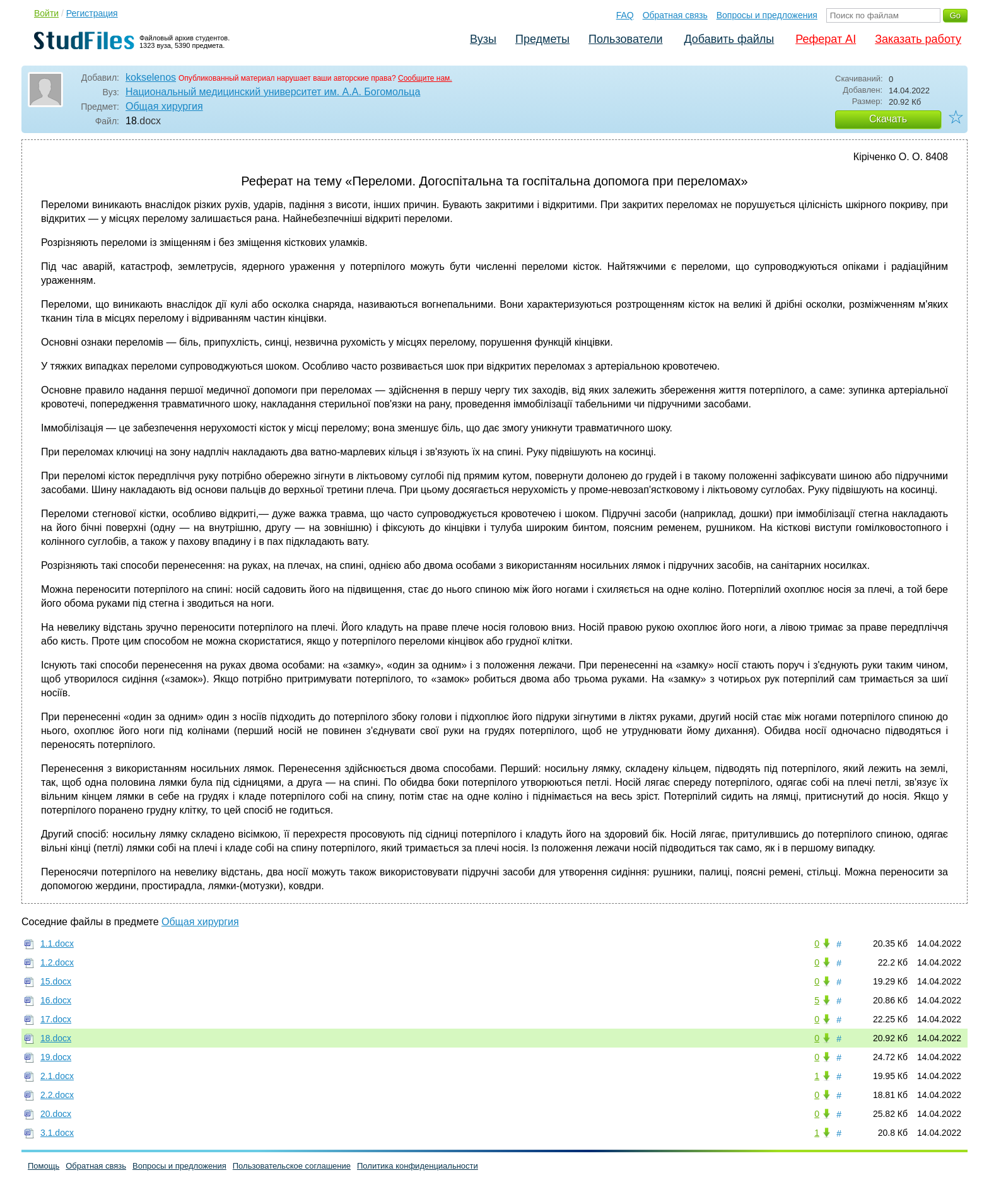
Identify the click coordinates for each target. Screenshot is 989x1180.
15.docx (55, 981)
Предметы (542, 39)
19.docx (55, 1057)
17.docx (55, 1019)
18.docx (55, 1038)
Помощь (43, 1166)
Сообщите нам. (425, 78)
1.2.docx (57, 962)
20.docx (55, 1114)
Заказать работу (918, 39)
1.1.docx (57, 943)
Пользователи (625, 39)
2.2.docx (57, 1095)
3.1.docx (57, 1133)
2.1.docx (57, 1076)
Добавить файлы (729, 39)
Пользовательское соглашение (292, 1166)
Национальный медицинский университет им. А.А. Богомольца (273, 91)
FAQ (625, 15)
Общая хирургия (164, 106)
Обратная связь (675, 15)
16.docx (55, 1000)
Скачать (888, 119)
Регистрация (92, 13)
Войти (46, 13)
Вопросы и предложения (767, 15)
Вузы (483, 39)
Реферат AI (825, 39)
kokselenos (151, 77)
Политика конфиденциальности (417, 1166)
